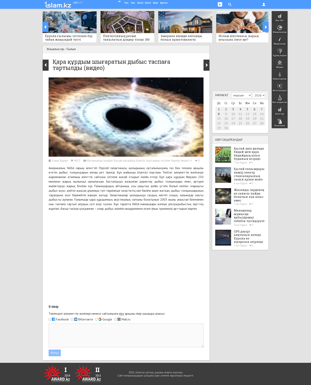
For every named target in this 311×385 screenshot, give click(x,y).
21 (262, 118)
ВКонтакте (85, 319)
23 (226, 123)
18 (240, 118)
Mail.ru (125, 319)
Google (107, 319)
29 (219, 128)
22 (219, 123)
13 (254, 114)
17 (233, 118)
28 (262, 123)
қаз (75, 2)
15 (219, 118)
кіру (121, 313)
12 (247, 114)
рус (81, 2)
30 (226, 128)
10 (233, 114)
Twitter (167, 172)
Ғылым (71, 49)
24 (233, 123)
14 (262, 114)
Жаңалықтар (55, 49)
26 (247, 123)
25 (240, 123)
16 (226, 118)
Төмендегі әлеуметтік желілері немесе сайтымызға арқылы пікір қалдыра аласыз (107, 314)
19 (247, 118)
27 (254, 123)
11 (240, 114)
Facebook (62, 319)
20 (254, 118)
